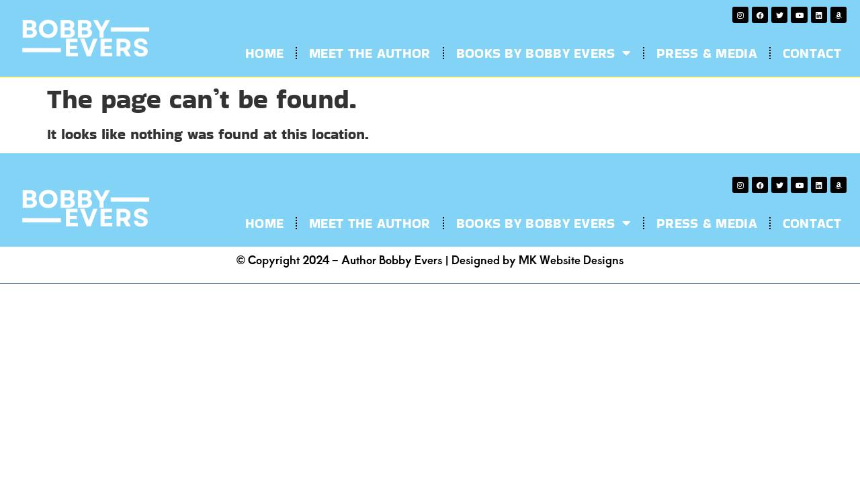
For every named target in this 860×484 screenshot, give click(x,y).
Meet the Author (370, 53)
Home (264, 53)
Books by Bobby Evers (543, 53)
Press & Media (706, 53)
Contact (812, 53)
